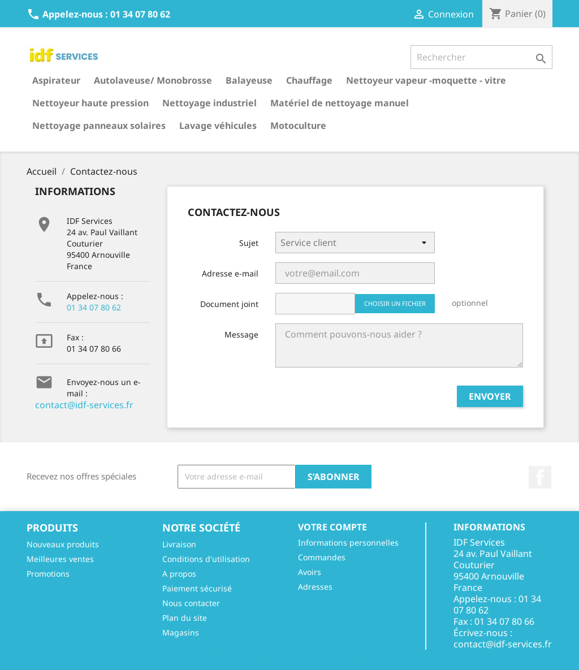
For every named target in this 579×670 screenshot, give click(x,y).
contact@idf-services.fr (84, 405)
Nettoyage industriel (209, 103)
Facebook (540, 477)
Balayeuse (249, 80)
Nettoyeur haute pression (90, 103)
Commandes (321, 557)
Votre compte (332, 527)
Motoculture (298, 125)
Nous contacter (191, 603)
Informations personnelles (348, 542)
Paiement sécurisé (197, 588)
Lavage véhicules (218, 125)
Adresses (315, 586)
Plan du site (184, 617)
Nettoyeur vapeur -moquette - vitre (426, 80)
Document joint (229, 304)
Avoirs (309, 572)
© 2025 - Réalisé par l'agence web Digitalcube (289, 655)
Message (241, 334)
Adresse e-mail (230, 273)
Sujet (248, 242)
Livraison (179, 544)
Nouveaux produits (63, 544)
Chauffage (309, 80)
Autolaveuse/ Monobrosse (153, 80)
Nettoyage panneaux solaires (99, 125)
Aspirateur (56, 80)
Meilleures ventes (60, 559)
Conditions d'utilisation (206, 559)
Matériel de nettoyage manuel (339, 103)
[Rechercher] (481, 57)
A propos (179, 573)
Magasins (180, 632)
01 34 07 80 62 (94, 307)
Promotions (48, 573)
